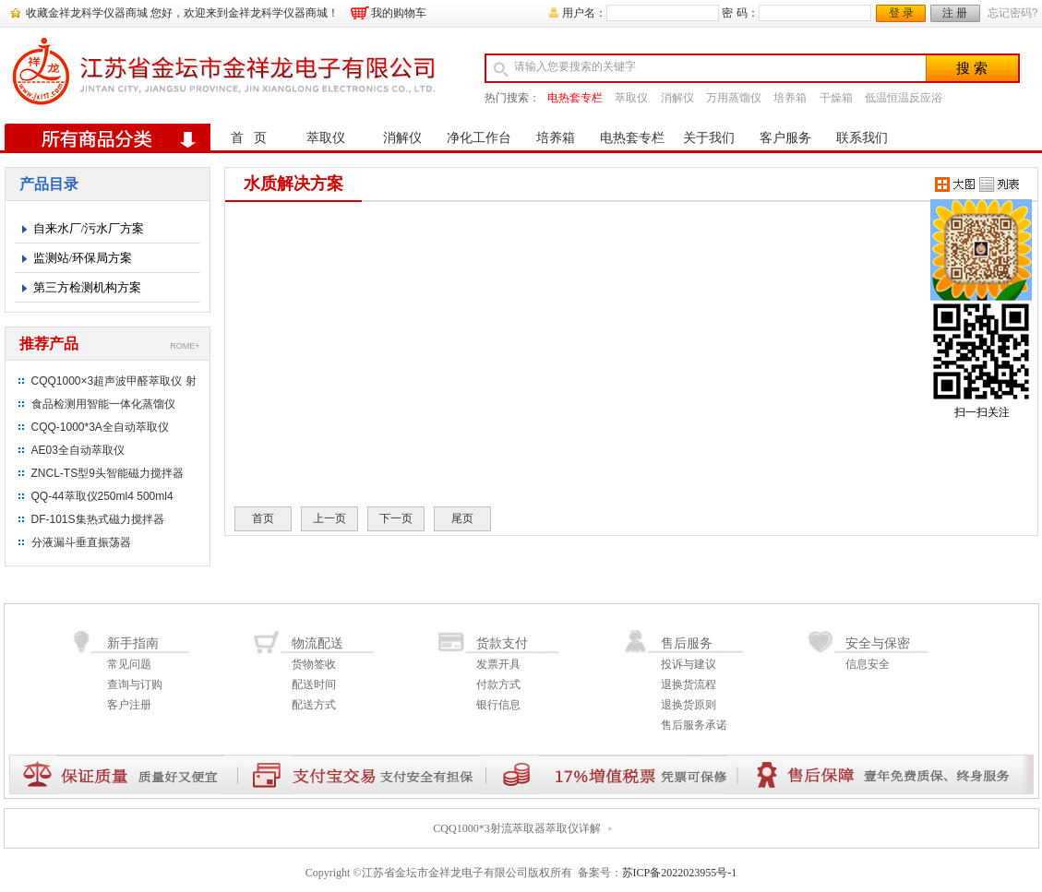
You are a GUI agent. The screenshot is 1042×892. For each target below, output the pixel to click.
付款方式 (498, 684)
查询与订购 (134, 684)
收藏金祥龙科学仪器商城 (87, 12)
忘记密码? (1013, 12)
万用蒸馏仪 (733, 97)
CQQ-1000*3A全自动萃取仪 (100, 427)
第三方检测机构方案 (87, 287)
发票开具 (498, 664)
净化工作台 (479, 138)
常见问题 (129, 664)
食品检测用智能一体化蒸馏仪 (103, 404)
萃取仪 (631, 97)
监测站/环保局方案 (83, 258)
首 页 (249, 138)
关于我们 (709, 138)
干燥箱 (836, 97)
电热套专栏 (575, 97)
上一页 (329, 518)
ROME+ (184, 346)
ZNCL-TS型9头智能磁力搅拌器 (107, 473)
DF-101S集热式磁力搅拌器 (97, 519)
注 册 (954, 12)
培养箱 (790, 97)
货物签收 (314, 664)
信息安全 (867, 664)
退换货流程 (688, 684)
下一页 (396, 518)
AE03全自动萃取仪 (78, 450)
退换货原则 (688, 704)
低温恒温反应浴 (903, 97)
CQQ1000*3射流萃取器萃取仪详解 (516, 828)
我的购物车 (398, 12)
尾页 (462, 518)
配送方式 (314, 704)
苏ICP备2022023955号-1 (679, 872)
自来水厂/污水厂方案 (89, 228)
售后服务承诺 (694, 725)
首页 (263, 518)
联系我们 (862, 138)
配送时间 (314, 684)
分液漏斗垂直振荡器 (81, 542)
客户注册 (129, 704)
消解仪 (677, 97)
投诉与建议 (688, 664)
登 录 (901, 12)
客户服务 (785, 138)
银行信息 (498, 704)
